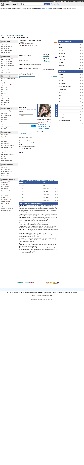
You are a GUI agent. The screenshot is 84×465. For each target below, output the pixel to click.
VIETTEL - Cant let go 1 (44, 121)
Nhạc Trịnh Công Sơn (6, 115)
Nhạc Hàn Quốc (5, 44)
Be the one (61, 105)
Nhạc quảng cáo (5, 121)
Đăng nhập (60, 1)
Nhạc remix (3, 93)
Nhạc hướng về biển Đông (7, 154)
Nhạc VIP (3, 104)
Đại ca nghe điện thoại (6, 171)
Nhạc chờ (3, 35)
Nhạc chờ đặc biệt (7, 108)
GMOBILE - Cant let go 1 (44, 128)
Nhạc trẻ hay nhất (5, 48)
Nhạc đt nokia (4, 167)
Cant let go (21, 185)
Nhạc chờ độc (6, 76)
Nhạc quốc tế (4, 152)
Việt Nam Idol (4, 139)
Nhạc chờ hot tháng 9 (6, 59)
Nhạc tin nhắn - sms (5, 169)
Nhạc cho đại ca (5, 100)
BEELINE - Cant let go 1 (44, 126)
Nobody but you (62, 101)
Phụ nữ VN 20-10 (5, 206)
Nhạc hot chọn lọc (5, 67)
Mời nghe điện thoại (5, 173)
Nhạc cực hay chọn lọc (6, 46)
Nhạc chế (3, 91)
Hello (60, 44)
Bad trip (61, 62)
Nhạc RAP (3, 80)
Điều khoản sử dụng (75, 1)
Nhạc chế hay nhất (5, 52)
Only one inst (62, 95)
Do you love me (62, 98)
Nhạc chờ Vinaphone (32, 8)
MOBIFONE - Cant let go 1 (44, 122)
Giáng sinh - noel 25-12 (6, 210)
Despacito (61, 65)
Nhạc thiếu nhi (4, 143)
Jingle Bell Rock (63, 83)
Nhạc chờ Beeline (59, 8)
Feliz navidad (62, 108)
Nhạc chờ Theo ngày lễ (9, 179)
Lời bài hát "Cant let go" (25, 133)
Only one (61, 74)
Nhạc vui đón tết (5, 186)
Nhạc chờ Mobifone (19, 8)
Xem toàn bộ (22, 152)
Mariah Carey (46, 188)
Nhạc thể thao (4, 113)
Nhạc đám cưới (4, 188)
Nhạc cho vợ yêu (5, 95)
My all (60, 92)
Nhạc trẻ (3, 137)
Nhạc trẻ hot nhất (5, 70)
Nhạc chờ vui (4, 87)
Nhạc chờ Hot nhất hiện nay (7, 65)
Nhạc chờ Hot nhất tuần (6, 63)
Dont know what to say (64, 120)
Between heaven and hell (65, 86)
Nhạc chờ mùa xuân (5, 190)
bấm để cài (46, 56)
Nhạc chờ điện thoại (8, 164)
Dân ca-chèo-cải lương (6, 160)
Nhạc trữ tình (4, 141)
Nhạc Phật (3, 128)
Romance (61, 80)
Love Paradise (62, 59)
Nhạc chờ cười (4, 89)
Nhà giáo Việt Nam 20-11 (7, 208)
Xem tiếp (81, 68)
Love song (3, 149)
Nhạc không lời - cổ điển (7, 147)
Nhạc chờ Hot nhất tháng (7, 61)
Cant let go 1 (20, 35)
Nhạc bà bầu (4, 119)
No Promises (62, 56)
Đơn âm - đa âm (5, 175)
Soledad (61, 47)
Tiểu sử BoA (41, 132)
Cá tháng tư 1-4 (4, 197)
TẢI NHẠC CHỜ (10, 4)
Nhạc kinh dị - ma (5, 102)
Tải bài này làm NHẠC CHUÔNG (27, 76)
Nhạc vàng (3, 158)
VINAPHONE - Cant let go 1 (45, 124)
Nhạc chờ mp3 (7, 132)
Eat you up (61, 114)
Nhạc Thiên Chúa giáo (6, 126)
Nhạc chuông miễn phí (11, 1)
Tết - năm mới (4, 184)
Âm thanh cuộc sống (6, 111)
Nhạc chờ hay (6, 41)
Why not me (62, 53)
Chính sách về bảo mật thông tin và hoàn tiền (42, 299)
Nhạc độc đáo (4, 83)
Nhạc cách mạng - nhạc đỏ (7, 145)
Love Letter (61, 117)
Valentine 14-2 (4, 193)
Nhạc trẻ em (4, 117)
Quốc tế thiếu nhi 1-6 (6, 199)
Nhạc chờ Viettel (7, 8)
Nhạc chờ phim (4, 134)
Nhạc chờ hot (6, 56)
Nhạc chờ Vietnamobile (46, 8)
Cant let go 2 (22, 197)
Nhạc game (3, 124)
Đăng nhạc (66, 1)
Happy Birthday (62, 111)
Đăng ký (54, 1)
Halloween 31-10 (5, 203)
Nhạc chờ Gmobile (71, 8)
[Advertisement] (38, 267)
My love (61, 50)
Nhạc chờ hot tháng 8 (6, 72)
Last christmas (62, 89)
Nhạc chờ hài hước (5, 85)
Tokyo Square (46, 191)
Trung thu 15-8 (4, 201)
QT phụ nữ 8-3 (4, 195)
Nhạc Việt (3, 156)
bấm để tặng (46, 61)
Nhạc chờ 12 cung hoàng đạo (8, 78)
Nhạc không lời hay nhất (6, 50)
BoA (15, 35)
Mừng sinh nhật (4, 182)
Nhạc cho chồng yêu (6, 98)
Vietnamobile (10, 35)
